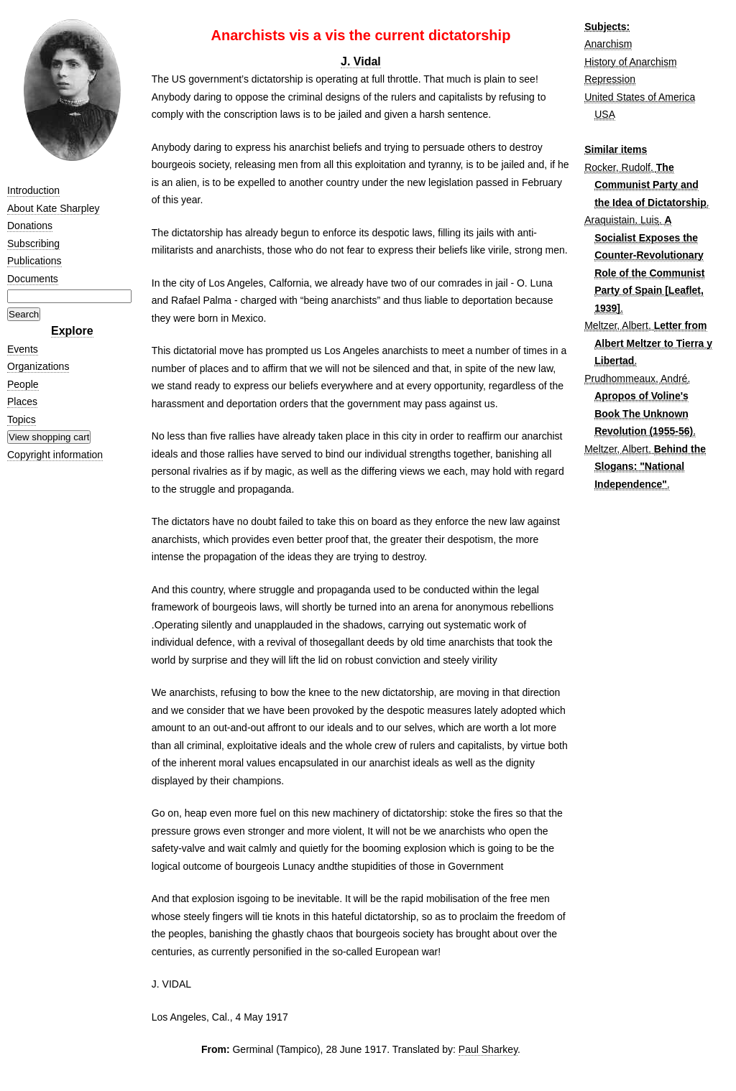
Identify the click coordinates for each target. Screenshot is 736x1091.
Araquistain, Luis (621, 220)
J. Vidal (361, 61)
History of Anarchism (630, 62)
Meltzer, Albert (616, 325)
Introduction (33, 190)
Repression (609, 79)
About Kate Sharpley (53, 208)
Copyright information (55, 454)
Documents (32, 278)
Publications (34, 260)
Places (22, 401)
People (23, 384)
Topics (21, 419)
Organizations (38, 366)
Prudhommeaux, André (635, 378)
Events (22, 349)
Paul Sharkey (488, 1049)
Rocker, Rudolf (617, 167)
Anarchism (608, 44)
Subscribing (33, 243)
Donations (29, 225)
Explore (72, 331)
